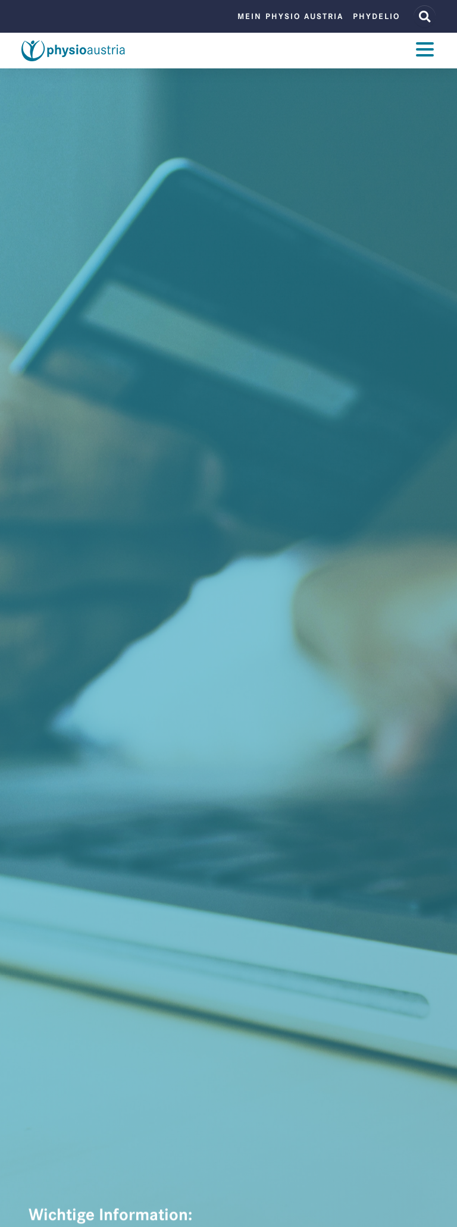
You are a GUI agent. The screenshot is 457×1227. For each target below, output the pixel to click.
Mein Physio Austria (290, 16)
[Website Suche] (425, 16)
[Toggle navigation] (425, 51)
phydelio (376, 16)
